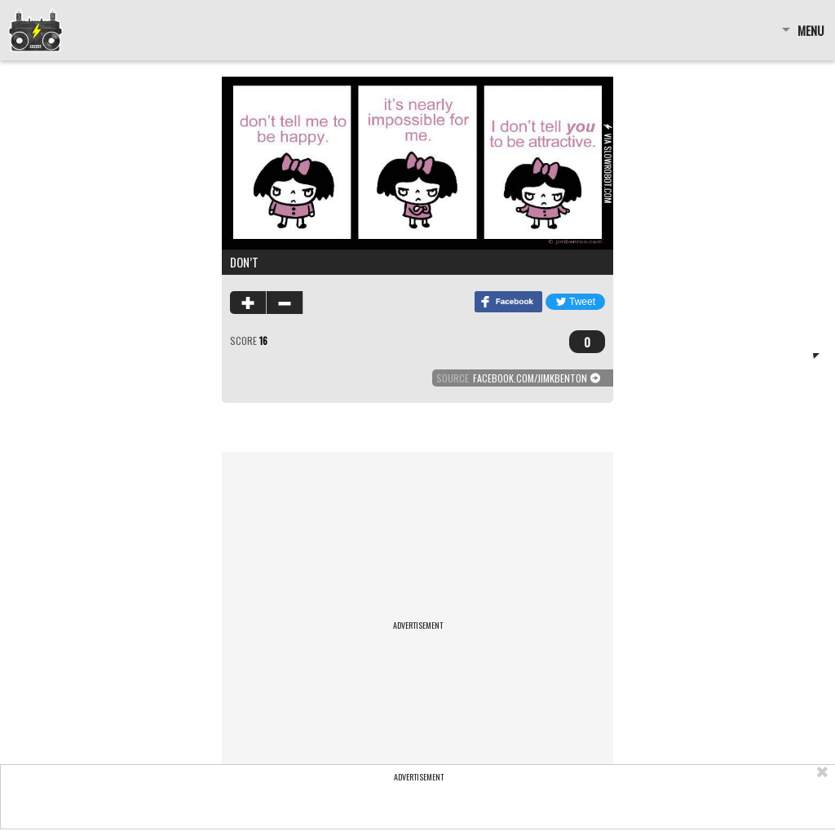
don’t (244, 262)
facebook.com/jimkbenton (530, 378)
